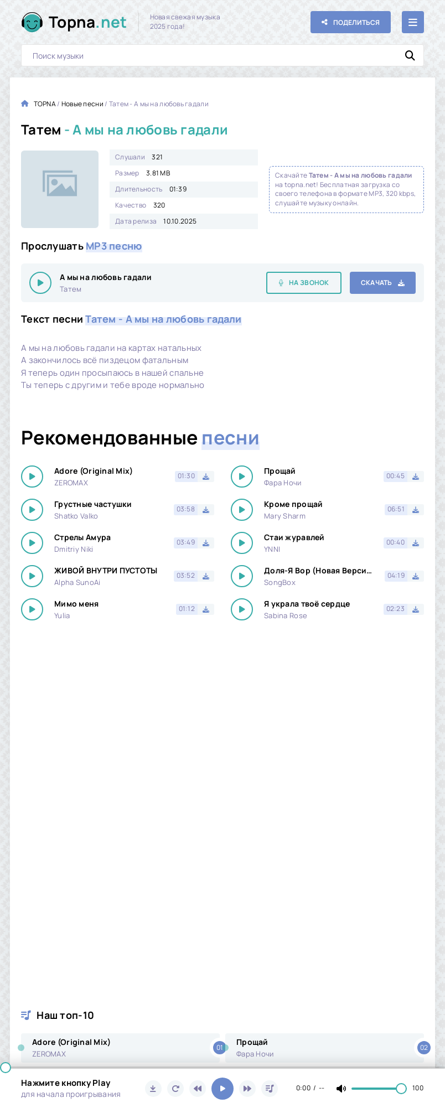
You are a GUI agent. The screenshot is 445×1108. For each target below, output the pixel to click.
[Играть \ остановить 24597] (40, 283)
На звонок (309, 282)
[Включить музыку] (222, 1089)
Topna (88, 22)
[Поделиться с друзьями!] (351, 22)
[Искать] (410, 55)
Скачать (376, 282)
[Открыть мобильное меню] (413, 22)
